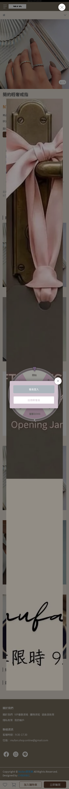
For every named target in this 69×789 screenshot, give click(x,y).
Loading (34, 395)
